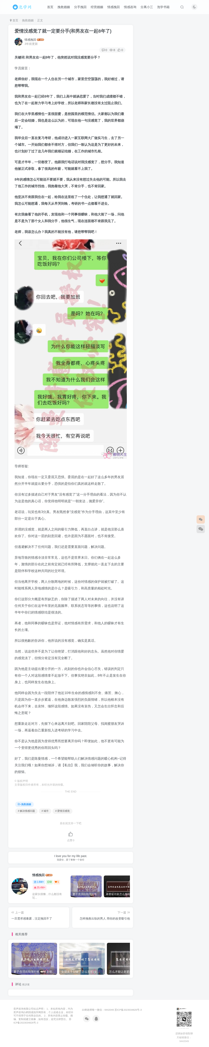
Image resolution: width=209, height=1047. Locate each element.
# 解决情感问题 (26, 810)
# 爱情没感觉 (62, 810)
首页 (50, 7)
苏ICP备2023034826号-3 (128, 1009)
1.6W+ (39, 881)
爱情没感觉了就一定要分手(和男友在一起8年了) (63, 31)
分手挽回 (80, 7)
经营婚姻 (97, 7)
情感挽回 (113, 7)
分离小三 (147, 7)
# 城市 (45, 810)
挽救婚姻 (63, 7)
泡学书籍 (163, 7)
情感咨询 (130, 7)
